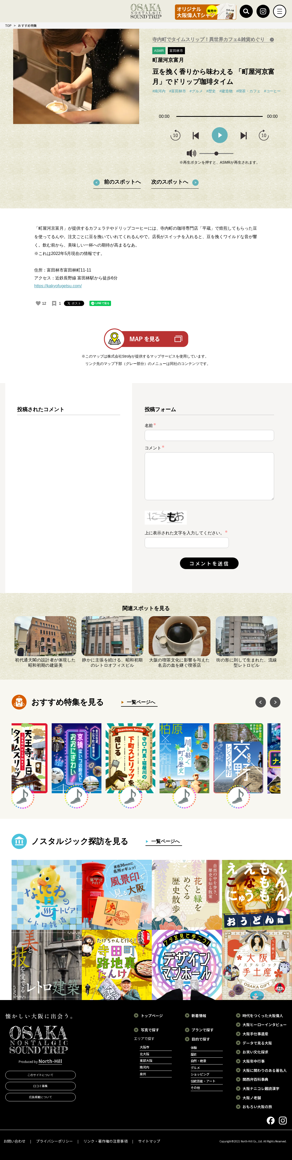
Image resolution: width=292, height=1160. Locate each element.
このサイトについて (40, 1075)
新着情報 (199, 1015)
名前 (150, 425)
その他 (195, 1087)
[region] (69, 492)
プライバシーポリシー (54, 1141)
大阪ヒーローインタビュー (265, 1024)
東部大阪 (146, 1060)
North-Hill (50, 1060)
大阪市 (144, 1047)
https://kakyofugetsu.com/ (58, 286)
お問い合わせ (14, 1141)
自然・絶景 (199, 1060)
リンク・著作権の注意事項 (105, 1141)
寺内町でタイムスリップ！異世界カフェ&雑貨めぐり (209, 39)
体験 (194, 1047)
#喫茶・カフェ (248, 91)
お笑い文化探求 (255, 1051)
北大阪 (144, 1054)
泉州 (143, 1074)
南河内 (144, 1067)
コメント (155, 447)
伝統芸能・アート (203, 1081)
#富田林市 (177, 91)
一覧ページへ (139, 702)
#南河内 (158, 91)
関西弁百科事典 (255, 1079)
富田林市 (176, 51)
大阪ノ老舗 (252, 1097)
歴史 (194, 1054)
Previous (260, 702)
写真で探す (150, 1029)
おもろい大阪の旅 (257, 1106)
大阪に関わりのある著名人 (265, 1070)
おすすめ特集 (27, 25)
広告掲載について (40, 1097)
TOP (8, 25)
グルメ (195, 1067)
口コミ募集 (40, 1086)
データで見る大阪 (257, 1043)
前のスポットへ (122, 182)
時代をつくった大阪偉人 (263, 1015)
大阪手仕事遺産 (255, 1033)
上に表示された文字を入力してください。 (185, 533)
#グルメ (196, 91)
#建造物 (226, 91)
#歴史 (211, 91)
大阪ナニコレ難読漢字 (261, 1088)
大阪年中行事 (254, 1061)
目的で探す (201, 1039)
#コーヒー (272, 91)
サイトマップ (149, 1141)
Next (275, 702)
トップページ (152, 1015)
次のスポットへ (169, 182)
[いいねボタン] (38, 303)
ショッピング (200, 1074)
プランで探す (203, 1029)
